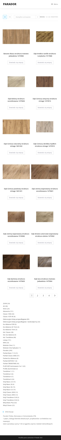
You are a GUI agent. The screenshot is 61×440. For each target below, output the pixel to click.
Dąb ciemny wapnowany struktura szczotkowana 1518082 (16, 235)
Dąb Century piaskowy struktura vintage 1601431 (16, 190)
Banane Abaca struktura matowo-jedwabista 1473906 (16, 55)
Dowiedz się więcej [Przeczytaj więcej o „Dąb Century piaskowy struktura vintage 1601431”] (16, 198)
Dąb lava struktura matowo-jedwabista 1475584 (44, 280)
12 (46, 17)
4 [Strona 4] (49, 295)
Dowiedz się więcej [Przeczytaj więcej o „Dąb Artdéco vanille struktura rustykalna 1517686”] (45, 62)
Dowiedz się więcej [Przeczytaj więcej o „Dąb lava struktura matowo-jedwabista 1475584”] (45, 288)
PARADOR (9, 4)
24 (49, 17)
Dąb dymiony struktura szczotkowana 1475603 (16, 280)
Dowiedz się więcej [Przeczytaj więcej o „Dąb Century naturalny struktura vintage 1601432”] (16, 153)
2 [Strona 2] (37, 295)
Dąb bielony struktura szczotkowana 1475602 (16, 100)
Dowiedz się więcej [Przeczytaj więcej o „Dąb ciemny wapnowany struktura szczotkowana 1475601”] (45, 198)
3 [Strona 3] (43, 295)
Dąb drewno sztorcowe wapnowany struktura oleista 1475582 (44, 235)
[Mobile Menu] (54, 4)
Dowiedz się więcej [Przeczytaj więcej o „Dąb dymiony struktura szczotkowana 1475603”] (16, 288)
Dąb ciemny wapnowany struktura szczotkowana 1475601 (45, 190)
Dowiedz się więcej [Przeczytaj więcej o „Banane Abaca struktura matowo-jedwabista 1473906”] (16, 62)
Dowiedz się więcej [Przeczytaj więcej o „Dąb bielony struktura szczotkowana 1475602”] (16, 108)
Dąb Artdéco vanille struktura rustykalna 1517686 (45, 55)
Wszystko (54, 17)
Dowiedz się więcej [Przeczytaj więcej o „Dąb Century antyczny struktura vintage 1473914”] (45, 108)
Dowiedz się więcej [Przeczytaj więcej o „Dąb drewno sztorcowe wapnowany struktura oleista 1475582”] (45, 243)
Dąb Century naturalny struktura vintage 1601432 (16, 145)
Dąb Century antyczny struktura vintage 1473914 (45, 100)
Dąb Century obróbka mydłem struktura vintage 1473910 (44, 145)
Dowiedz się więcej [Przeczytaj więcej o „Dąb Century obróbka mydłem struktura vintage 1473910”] (45, 153)
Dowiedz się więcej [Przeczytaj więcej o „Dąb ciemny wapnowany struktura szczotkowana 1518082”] (16, 243)
